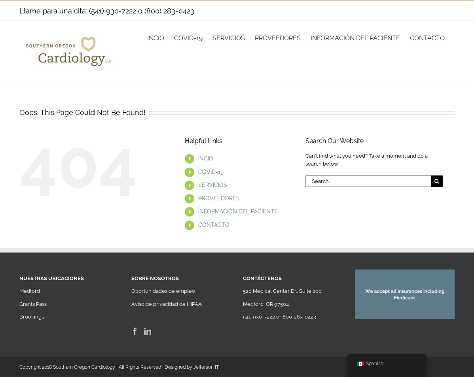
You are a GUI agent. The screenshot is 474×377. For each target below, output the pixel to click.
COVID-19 (211, 172)
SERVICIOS (212, 185)
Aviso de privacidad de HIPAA (166, 304)
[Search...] (368, 181)
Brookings (31, 317)
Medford (29, 291)
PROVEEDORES (219, 198)
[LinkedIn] (147, 331)
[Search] (437, 181)
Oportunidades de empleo (163, 291)
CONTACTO (213, 225)
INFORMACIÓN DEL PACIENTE (238, 211)
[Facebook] (134, 331)
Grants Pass (33, 304)
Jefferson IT (206, 367)
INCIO (205, 158)
